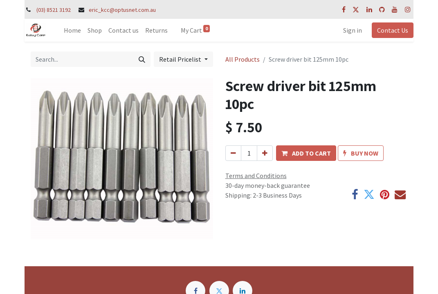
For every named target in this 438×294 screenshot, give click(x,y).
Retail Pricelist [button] (180, 59)
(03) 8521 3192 (53, 9)
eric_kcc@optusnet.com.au (122, 9)
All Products (242, 59)
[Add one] (265, 153)
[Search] (141, 59)
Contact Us (392, 30)
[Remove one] (233, 153)
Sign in (352, 30)
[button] (306, 153)
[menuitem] (72, 30)
